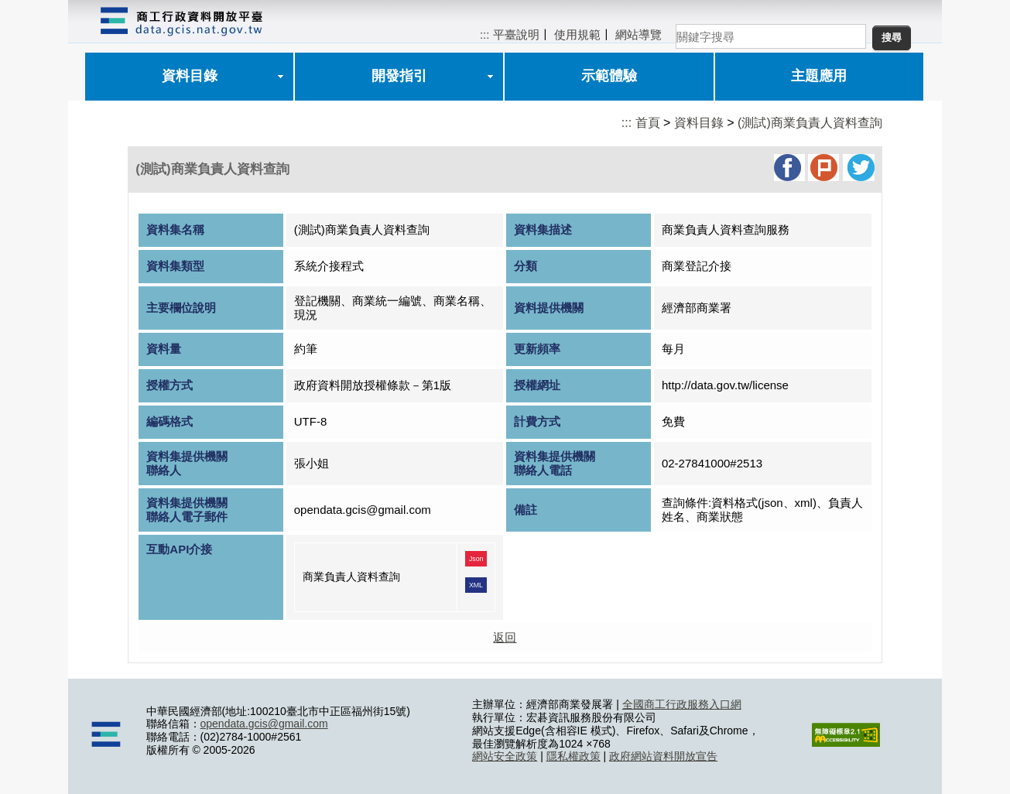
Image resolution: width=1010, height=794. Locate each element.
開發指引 (399, 76)
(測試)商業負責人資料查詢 (810, 122)
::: (485, 34)
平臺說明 (516, 34)
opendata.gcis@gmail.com (264, 723)
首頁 (647, 122)
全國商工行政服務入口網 (681, 704)
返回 (504, 637)
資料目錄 (189, 76)
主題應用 (819, 76)
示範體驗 (609, 76)
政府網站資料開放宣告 (663, 756)
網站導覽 (638, 34)
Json (476, 559)
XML (476, 585)
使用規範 (577, 34)
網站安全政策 (504, 756)
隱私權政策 (573, 756)
